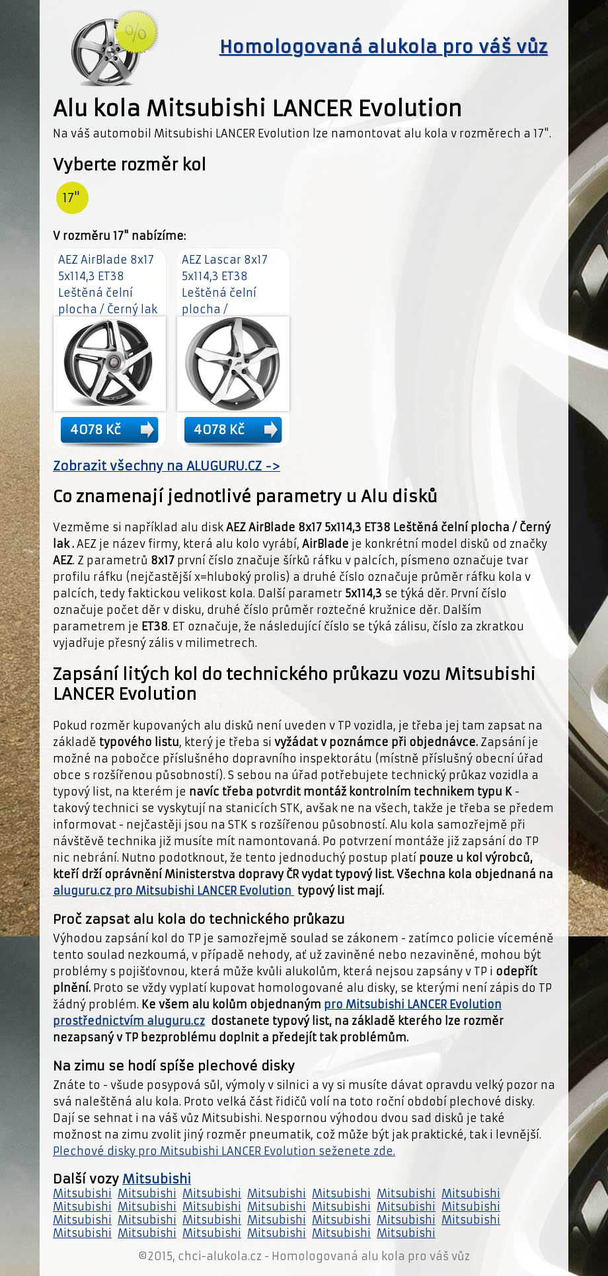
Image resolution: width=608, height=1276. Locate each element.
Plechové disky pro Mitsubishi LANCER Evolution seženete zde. (224, 1151)
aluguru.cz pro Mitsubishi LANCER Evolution (173, 890)
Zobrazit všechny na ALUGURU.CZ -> (166, 466)
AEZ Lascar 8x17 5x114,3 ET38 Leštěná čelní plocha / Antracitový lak (225, 292)
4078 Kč (95, 429)
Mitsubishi (156, 1179)
